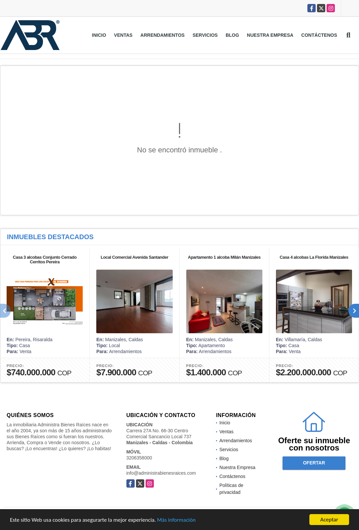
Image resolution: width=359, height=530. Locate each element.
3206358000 (139, 457)
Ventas (123, 35)
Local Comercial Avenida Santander (134, 257)
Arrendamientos (162, 35)
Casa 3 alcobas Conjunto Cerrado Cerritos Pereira (45, 259)
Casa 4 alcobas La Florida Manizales (314, 257)
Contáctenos (319, 35)
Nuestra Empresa (270, 35)
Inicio (99, 35)
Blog (232, 35)
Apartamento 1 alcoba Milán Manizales (224, 257)
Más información (176, 520)
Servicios (205, 35)
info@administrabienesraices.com (161, 473)
